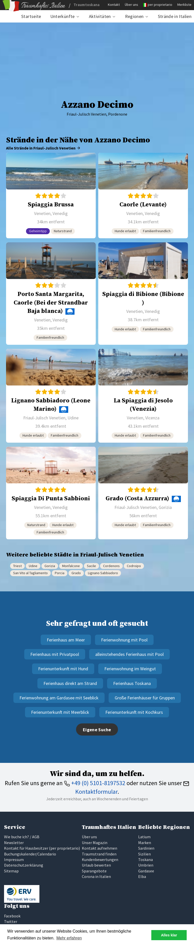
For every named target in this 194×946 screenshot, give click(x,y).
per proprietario (160, 4)
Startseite (31, 16)
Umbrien (145, 865)
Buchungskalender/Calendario (30, 853)
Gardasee (146, 870)
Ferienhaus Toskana (132, 683)
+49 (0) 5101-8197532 (94, 783)
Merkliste (184, 4)
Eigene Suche (97, 730)
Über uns (131, 4)
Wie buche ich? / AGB (21, 836)
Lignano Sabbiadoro (103, 573)
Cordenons (111, 566)
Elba (142, 876)
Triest (17, 566)
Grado (76, 573)
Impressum (14, 859)
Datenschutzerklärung (23, 865)
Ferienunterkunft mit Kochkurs (134, 712)
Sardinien (146, 848)
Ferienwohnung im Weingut (130, 669)
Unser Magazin (94, 842)
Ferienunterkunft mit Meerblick (60, 712)
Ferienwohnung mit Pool (124, 640)
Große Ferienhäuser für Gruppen (145, 698)
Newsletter (14, 842)
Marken (144, 842)
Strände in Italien (174, 16)
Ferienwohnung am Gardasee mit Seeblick (59, 698)
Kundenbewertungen (100, 859)
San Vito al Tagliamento (30, 573)
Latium (144, 836)
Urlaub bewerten (96, 865)
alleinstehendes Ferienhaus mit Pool (129, 654)
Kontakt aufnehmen (99, 848)
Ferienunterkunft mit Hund (63, 669)
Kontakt (114, 4)
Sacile (91, 566)
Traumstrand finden (99, 853)
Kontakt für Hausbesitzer (26, 848)
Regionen (134, 16)
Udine (33, 566)
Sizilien (144, 853)
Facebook (12, 915)
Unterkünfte (62, 16)
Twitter (10, 921)
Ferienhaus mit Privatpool (54, 654)
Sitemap (11, 870)
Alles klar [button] (169, 935)
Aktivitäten (100, 16)
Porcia (59, 573)
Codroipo (134, 566)
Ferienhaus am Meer (66, 640)
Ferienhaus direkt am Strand (70, 683)
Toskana (145, 859)
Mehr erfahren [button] (69, 938)
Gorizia (49, 566)
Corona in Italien (96, 876)
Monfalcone (71, 566)
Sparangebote (94, 870)
